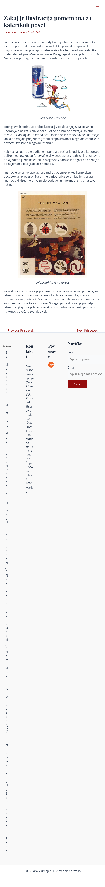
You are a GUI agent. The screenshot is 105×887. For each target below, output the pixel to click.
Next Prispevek (89, 330)
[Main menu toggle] (97, 7)
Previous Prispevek (18, 330)
